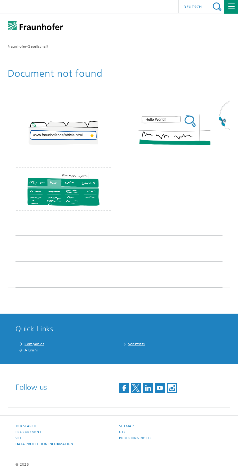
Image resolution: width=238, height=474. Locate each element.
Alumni (30, 350)
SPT (18, 438)
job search (26, 426)
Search (217, 6)
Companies (34, 344)
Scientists (136, 344)
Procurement (28, 432)
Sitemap (126, 426)
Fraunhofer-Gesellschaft (28, 46)
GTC (122, 432)
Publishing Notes (135, 438)
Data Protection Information (44, 444)
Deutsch (192, 7)
